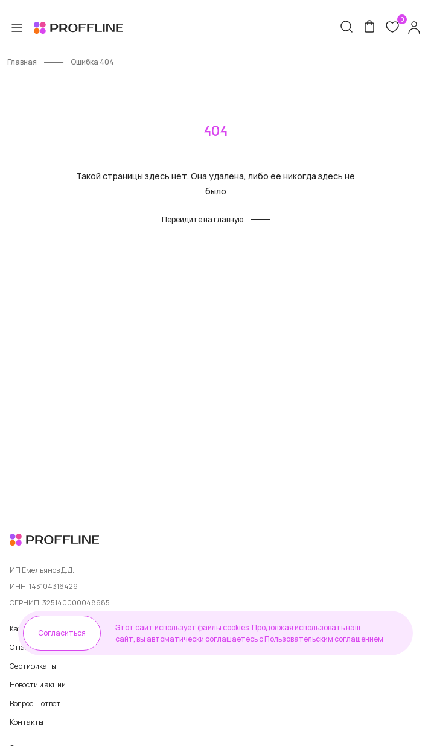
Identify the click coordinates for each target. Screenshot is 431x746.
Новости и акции (38, 685)
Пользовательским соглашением (323, 639)
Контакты (26, 722)
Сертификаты (33, 666)
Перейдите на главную (202, 219)
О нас (19, 647)
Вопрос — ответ (35, 703)
